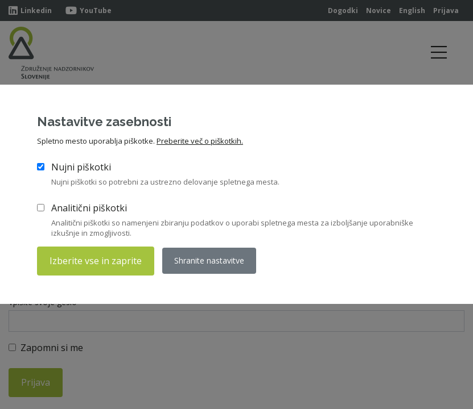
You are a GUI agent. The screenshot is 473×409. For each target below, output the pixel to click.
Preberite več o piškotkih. (200, 141)
